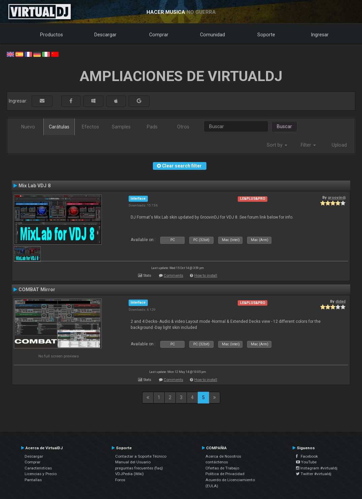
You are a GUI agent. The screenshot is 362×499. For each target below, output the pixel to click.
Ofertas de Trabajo (222, 468)
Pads (152, 126)
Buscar (284, 126)
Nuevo (28, 126)
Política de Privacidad (224, 473)
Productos (51, 34)
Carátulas (59, 126)
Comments (173, 275)
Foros (120, 479)
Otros (183, 126)
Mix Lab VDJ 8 (35, 185)
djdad (340, 301)
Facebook (307, 456)
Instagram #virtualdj (316, 468)
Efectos (90, 126)
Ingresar (320, 34)
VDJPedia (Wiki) (129, 473)
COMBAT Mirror (37, 289)
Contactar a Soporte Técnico (140, 456)
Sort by (277, 145)
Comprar (158, 34)
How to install (205, 275)
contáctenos (216, 462)
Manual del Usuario (133, 462)
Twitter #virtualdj (313, 473)
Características (38, 468)
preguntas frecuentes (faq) (139, 468)
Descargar (105, 34)
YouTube (306, 462)
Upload (339, 145)
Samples (121, 126)
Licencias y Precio (41, 473)
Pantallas (33, 479)
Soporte (266, 34)
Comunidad (212, 34)
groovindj (336, 197)
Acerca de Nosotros (223, 456)
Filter (308, 145)
